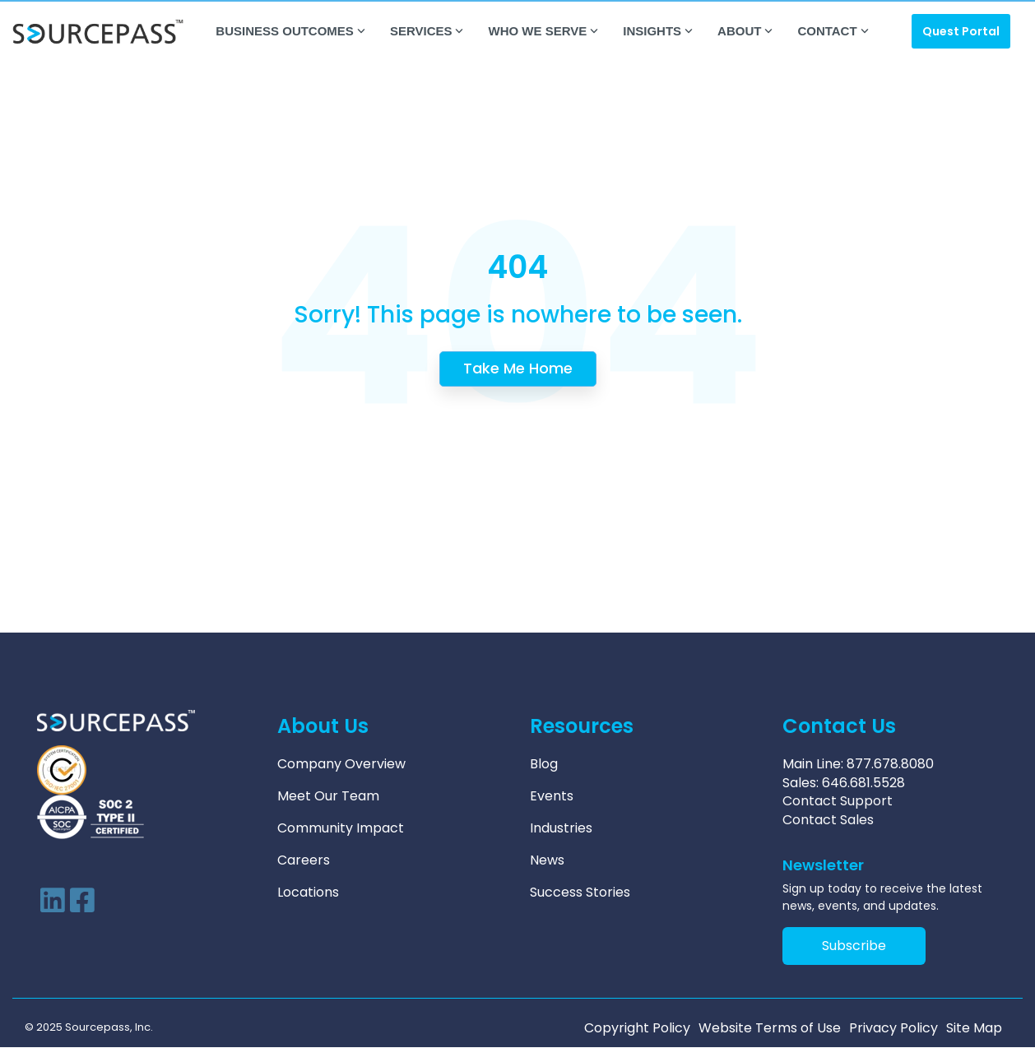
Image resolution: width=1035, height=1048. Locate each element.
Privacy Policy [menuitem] (893, 1028)
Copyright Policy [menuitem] (637, 1028)
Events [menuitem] (551, 796)
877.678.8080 (890, 763)
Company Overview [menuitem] (341, 764)
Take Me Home (518, 368)
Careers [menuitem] (303, 860)
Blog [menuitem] (544, 764)
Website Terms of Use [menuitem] (770, 1028)
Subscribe (854, 945)
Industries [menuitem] (561, 828)
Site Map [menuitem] (974, 1028)
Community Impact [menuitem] (340, 828)
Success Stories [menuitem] (580, 892)
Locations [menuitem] (308, 892)
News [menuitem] (547, 860)
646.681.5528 (863, 782)
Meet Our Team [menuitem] (328, 796)
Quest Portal (961, 31)
